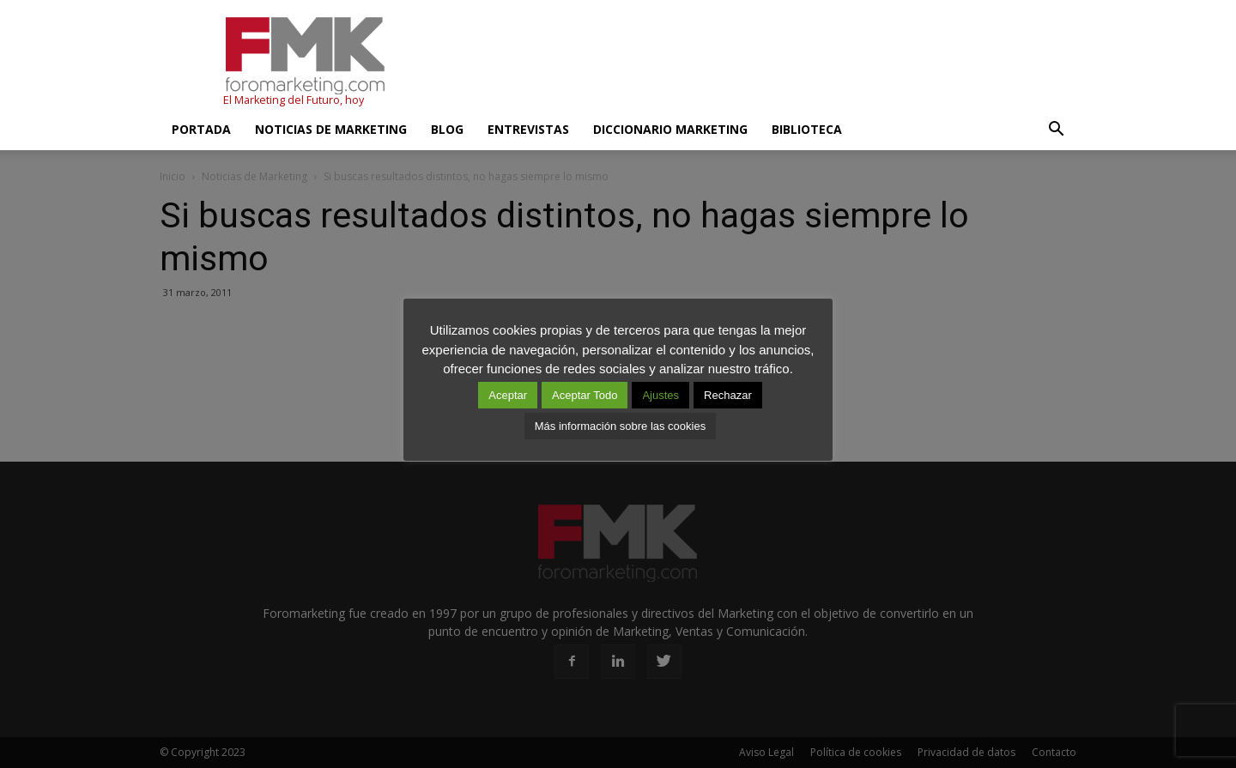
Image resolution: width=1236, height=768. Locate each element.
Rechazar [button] (728, 395)
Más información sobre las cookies (620, 426)
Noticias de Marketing (331, 129)
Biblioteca (807, 129)
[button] (1055, 129)
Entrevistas (528, 129)
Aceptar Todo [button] (584, 395)
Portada (201, 129)
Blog (447, 129)
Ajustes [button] (660, 395)
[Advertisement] (763, 62)
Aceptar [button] (507, 395)
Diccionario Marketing (670, 129)
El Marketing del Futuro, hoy (293, 100)
